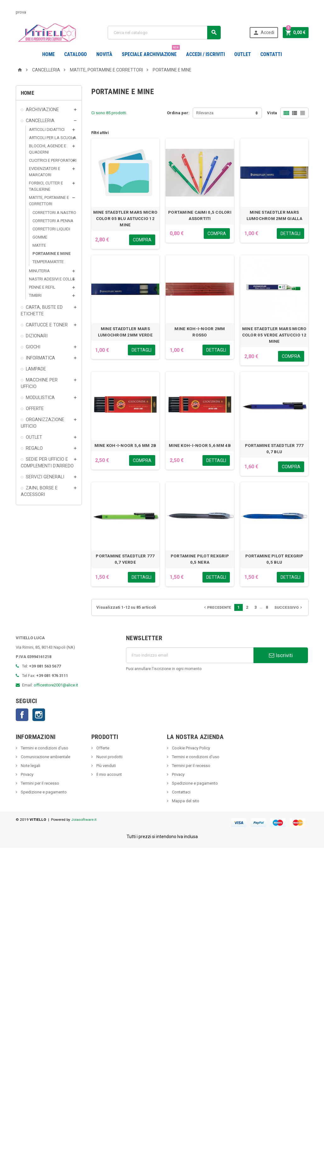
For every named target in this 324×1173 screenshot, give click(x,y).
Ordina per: (178, 128)
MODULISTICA (40, 413)
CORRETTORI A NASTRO (54, 228)
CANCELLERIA (40, 136)
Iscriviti (281, 671)
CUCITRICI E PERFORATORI (53, 176)
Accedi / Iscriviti (205, 54)
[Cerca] (164, 32)
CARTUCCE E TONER (47, 340)
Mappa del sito (185, 816)
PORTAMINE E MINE (51, 269)
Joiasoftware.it (84, 835)
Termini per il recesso (39, 799)
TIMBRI (35, 311)
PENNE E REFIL (42, 303)
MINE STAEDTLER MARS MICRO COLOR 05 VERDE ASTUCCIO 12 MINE (274, 350)
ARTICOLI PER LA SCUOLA (52, 153)
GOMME (39, 253)
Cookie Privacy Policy (190, 763)
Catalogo (75, 54)
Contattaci (180, 807)
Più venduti (105, 781)
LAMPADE (36, 384)
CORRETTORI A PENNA (52, 236)
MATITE (39, 261)
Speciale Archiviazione (151, 52)
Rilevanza (204, 128)
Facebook (22, 730)
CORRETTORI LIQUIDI (51, 244)
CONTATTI (271, 54)
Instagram (38, 730)
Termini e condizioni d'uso (44, 763)
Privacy (26, 790)
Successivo (288, 623)
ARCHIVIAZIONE (42, 125)
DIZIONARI (37, 351)
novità (104, 54)
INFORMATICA (40, 373)
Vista (272, 128)
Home (48, 54)
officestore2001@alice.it (56, 700)
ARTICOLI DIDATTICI (47, 145)
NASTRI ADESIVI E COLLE (52, 294)
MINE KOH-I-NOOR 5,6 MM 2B (125, 461)
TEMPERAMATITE (48, 277)
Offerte (102, 763)
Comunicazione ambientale (45, 772)
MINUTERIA (39, 286)
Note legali (30, 781)
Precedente (217, 623)
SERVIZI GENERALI (45, 492)
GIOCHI (33, 362)
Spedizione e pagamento (43, 807)
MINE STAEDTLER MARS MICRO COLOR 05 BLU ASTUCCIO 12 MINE (125, 234)
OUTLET (242, 54)
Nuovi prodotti (108, 772)
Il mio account (108, 790)
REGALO (34, 463)
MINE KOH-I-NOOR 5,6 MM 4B (200, 461)
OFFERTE (35, 424)
